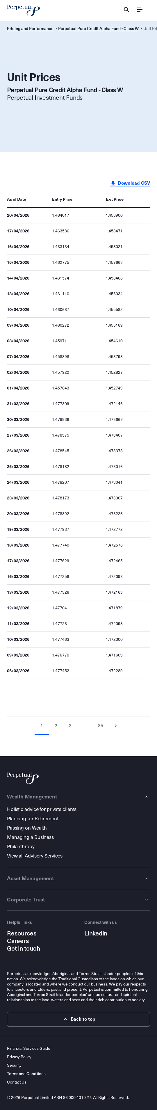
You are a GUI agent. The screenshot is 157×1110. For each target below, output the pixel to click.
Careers (18, 941)
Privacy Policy (19, 1056)
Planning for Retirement (32, 819)
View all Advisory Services (35, 856)
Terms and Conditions (26, 1073)
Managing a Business (30, 837)
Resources (22, 933)
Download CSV (130, 183)
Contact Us (16, 1082)
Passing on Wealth (27, 828)
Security (14, 1065)
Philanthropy (21, 847)
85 (100, 725)
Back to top (78, 1019)
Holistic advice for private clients (41, 809)
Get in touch (23, 948)
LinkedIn (95, 933)
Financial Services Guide (28, 1048)
